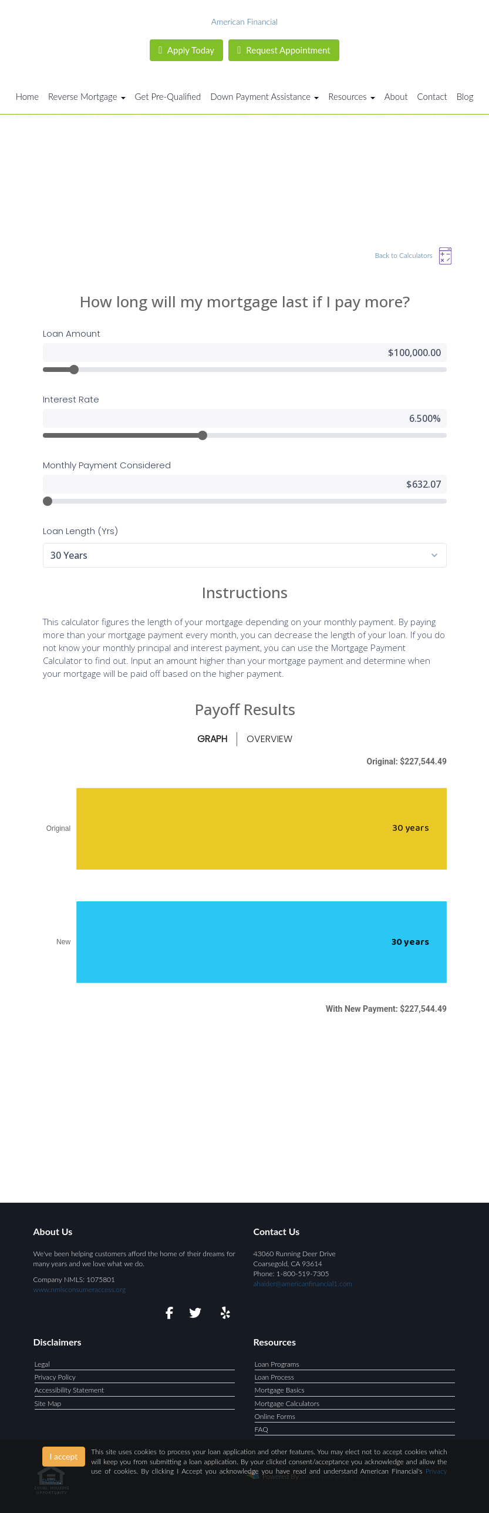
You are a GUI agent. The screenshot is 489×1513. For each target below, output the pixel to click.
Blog (465, 96)
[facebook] (166, 1314)
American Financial (244, 21)
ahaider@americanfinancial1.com (303, 1283)
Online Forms (275, 1416)
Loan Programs (277, 1364)
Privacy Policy (55, 1377)
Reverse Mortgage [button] (87, 96)
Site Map (48, 1403)
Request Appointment (283, 50)
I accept (64, 1456)
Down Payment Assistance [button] (264, 96)
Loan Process (274, 1377)
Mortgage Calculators (287, 1403)
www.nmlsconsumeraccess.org (79, 1289)
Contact (432, 96)
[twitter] (194, 1314)
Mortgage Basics (280, 1389)
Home (27, 96)
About (396, 96)
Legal (42, 1364)
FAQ (261, 1429)
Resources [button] (351, 96)
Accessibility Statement (69, 1389)
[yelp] (223, 1314)
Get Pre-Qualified (168, 96)
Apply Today (186, 50)
